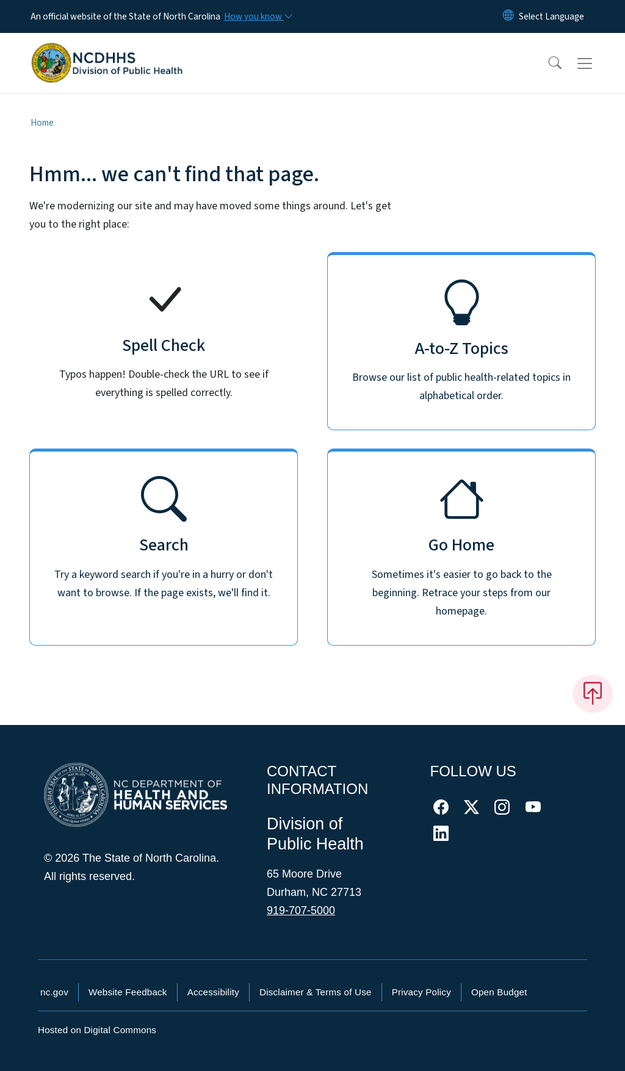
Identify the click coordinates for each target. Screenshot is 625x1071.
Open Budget (499, 992)
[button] (547, 63)
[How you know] (257, 16)
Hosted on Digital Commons (97, 1030)
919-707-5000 (301, 910)
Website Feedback (128, 992)
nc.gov (54, 992)
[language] (551, 16)
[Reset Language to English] (508, 16)
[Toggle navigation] (596, 63)
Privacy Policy (421, 992)
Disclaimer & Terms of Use (315, 992)
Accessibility (213, 992)
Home (42, 122)
